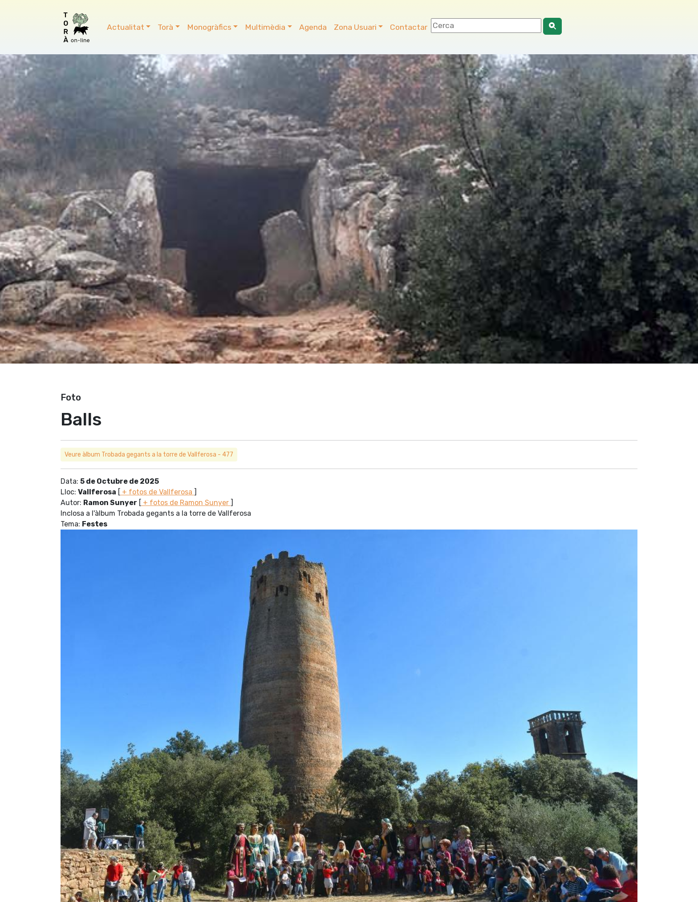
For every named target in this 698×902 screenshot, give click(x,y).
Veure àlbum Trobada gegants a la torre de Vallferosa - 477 (149, 454)
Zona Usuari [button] (355, 27)
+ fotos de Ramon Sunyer (186, 502)
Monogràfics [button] (209, 27)
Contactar (408, 27)
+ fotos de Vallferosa (157, 492)
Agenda (313, 27)
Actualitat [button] (125, 27)
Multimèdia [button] (265, 27)
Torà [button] (165, 27)
